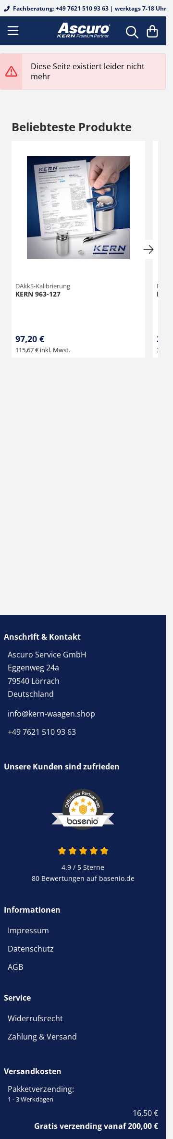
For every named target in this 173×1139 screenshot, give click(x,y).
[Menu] (14, 31)
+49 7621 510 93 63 (42, 732)
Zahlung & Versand (42, 1036)
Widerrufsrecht (35, 1018)
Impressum (28, 930)
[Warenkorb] (152, 30)
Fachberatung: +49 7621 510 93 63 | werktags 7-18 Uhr (85, 8)
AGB (15, 967)
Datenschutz (31, 948)
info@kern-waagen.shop (51, 713)
